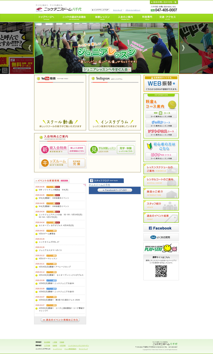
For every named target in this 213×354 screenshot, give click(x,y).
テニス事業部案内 (70, 349)
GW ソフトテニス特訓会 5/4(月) (53, 190)
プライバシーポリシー (133, 10)
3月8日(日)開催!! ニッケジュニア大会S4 (56, 283)
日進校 (62, 342)
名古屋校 (47, 342)
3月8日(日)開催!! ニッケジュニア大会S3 (56, 292)
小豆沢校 (63, 345)
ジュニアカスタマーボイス (50, 250)
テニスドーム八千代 (99, 185)
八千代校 (47, 345)
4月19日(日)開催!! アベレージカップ (55, 267)
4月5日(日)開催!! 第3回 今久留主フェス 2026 (59, 300)
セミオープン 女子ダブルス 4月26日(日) (56, 225)
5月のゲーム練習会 (47, 234)
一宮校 (55, 342)
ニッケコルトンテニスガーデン (78, 345)
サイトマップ (117, 10)
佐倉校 (55, 345)
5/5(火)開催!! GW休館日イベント (54, 198)
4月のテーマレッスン (48, 258)
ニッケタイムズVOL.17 (49, 242)
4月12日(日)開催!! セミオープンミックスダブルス (61, 275)
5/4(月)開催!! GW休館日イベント (54, 206)
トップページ (57, 349)
